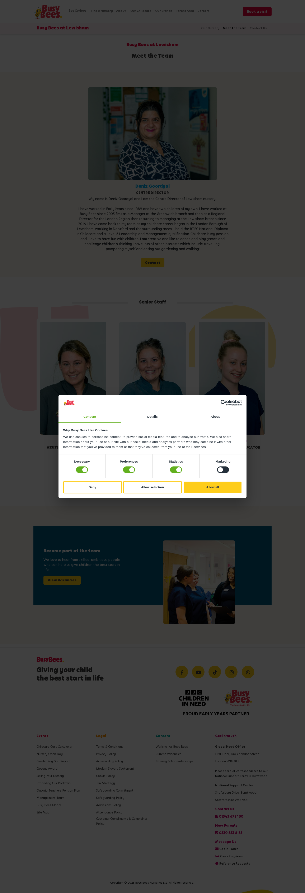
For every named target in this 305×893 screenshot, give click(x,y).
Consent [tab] (90, 416)
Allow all (212, 487)
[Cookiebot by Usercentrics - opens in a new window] (223, 403)
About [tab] (215, 416)
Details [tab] (152, 416)
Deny (92, 487)
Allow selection (152, 487)
